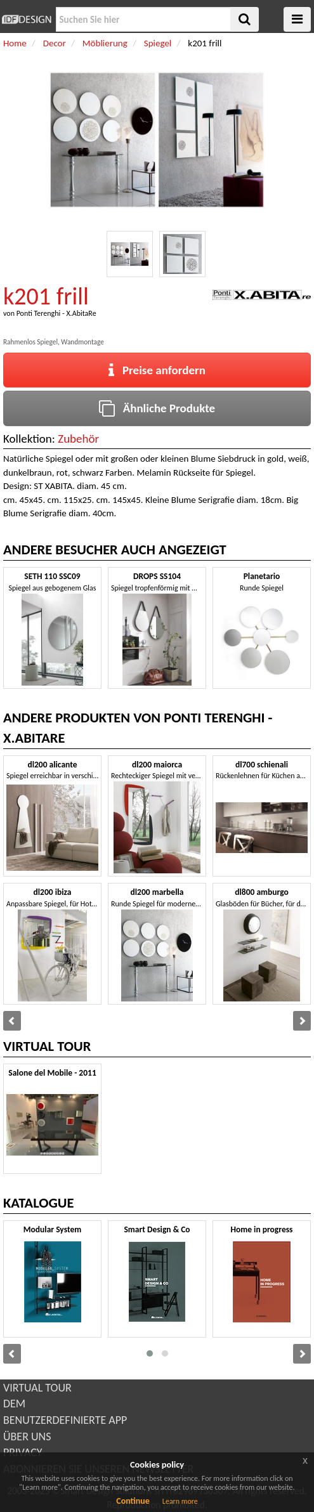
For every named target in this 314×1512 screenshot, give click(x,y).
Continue (133, 1501)
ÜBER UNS (27, 1437)
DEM (14, 1404)
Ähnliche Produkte (157, 408)
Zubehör (78, 438)
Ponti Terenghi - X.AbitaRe (56, 313)
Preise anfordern (157, 370)
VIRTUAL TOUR (37, 1388)
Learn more (180, 1501)
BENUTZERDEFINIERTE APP (65, 1420)
